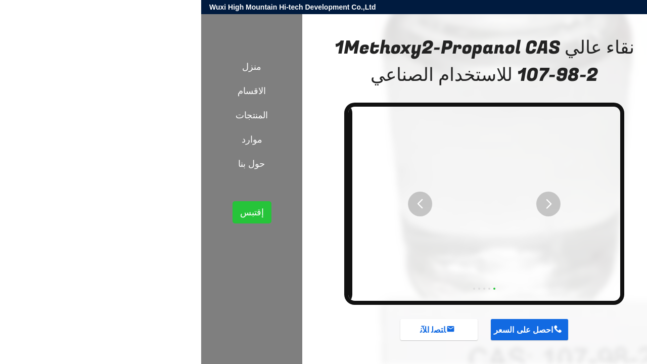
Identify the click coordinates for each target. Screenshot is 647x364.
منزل (50, 67)
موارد (50, 139)
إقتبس (51, 212)
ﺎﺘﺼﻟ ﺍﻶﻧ (231, 330)
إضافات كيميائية (540, 176)
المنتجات (581, 176)
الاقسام (50, 91)
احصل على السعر (321, 330)
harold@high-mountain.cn (518, 7)
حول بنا (50, 164)
